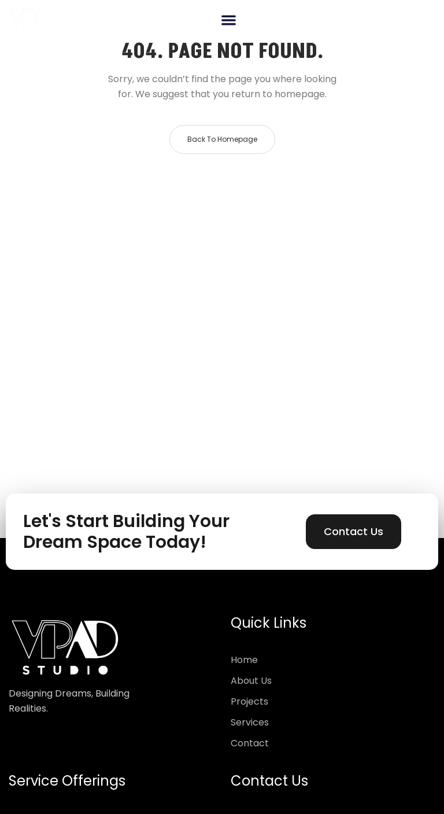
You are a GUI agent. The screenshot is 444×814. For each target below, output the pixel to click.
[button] (228, 20)
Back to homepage (222, 139)
